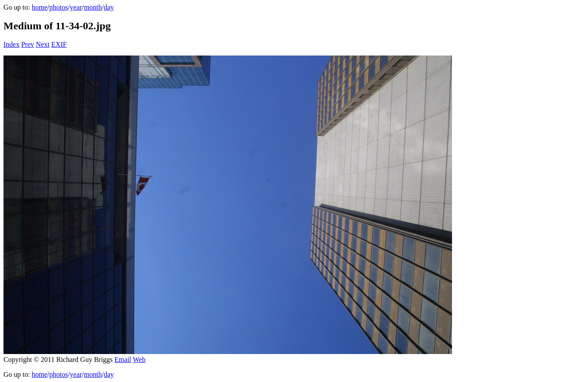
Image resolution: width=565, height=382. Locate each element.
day (109, 7)
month (93, 7)
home (39, 7)
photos (58, 7)
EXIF (59, 44)
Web (139, 359)
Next (42, 44)
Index (11, 44)
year (76, 7)
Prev (27, 44)
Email (122, 359)
